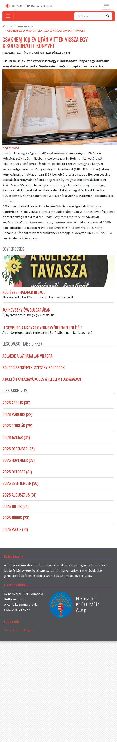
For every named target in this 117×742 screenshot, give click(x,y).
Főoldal (7, 26)
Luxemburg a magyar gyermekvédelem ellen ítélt (42, 331)
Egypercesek (25, 26)
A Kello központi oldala (21, 608)
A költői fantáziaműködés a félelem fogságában (41, 383)
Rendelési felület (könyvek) (23, 598)
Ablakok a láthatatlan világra (27, 360)
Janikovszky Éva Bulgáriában (26, 314)
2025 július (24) (15, 510)
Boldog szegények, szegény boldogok (33, 371)
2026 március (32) (17, 418)
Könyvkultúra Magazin (20, 634)
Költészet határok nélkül (23, 296)
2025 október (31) (17, 475)
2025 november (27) (18, 464)
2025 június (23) (15, 521)
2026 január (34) (16, 441)
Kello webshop (14, 603)
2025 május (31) (15, 533)
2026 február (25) (17, 429)
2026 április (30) (16, 406)
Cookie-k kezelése (17, 614)
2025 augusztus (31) (19, 499)
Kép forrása (10, 148)
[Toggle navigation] (106, 6)
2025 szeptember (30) (20, 487)
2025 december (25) (18, 452)
